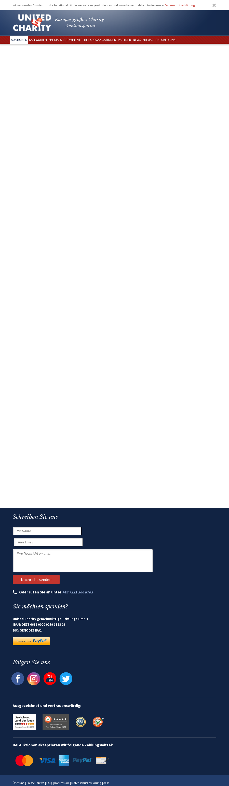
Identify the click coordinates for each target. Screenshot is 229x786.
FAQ (49, 783)
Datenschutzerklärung (180, 5)
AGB (106, 783)
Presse (30, 783)
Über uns (18, 783)
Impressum (61, 783)
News (40, 783)
